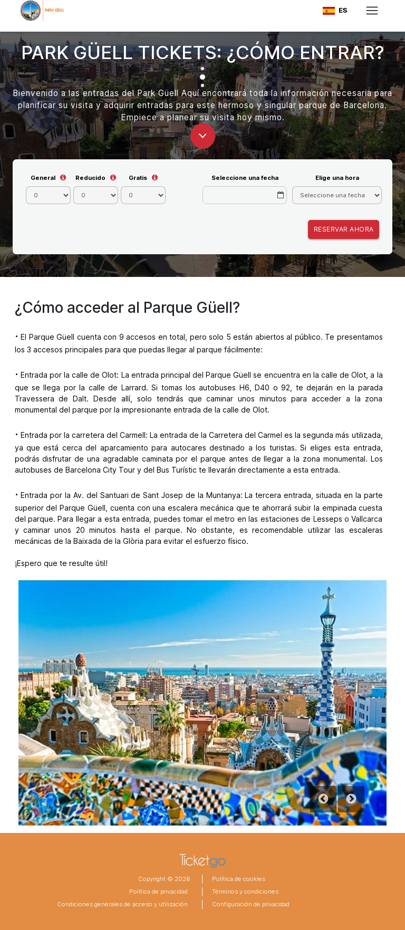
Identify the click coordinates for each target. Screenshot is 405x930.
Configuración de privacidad (251, 904)
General (43, 177)
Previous (323, 799)
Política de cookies (238, 879)
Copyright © (155, 879)
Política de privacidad (158, 891)
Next (351, 799)
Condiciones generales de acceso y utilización (122, 904)
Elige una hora (337, 177)
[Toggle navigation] (372, 10)
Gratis (138, 177)
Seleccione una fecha (244, 177)
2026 (181, 879)
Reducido (90, 177)
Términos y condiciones (245, 891)
